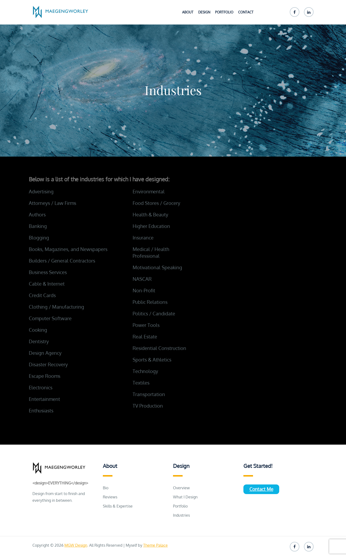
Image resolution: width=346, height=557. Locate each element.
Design (204, 12)
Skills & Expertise (118, 506)
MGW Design (75, 545)
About (187, 12)
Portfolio (224, 12)
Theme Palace (155, 545)
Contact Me (261, 489)
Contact (245, 12)
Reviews (110, 497)
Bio (105, 487)
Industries (181, 515)
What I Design (185, 497)
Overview (181, 487)
